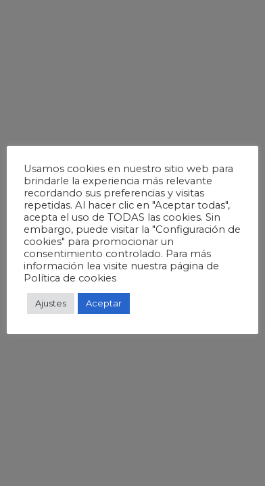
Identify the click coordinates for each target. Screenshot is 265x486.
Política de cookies (70, 278)
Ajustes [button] (50, 303)
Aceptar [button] (104, 303)
